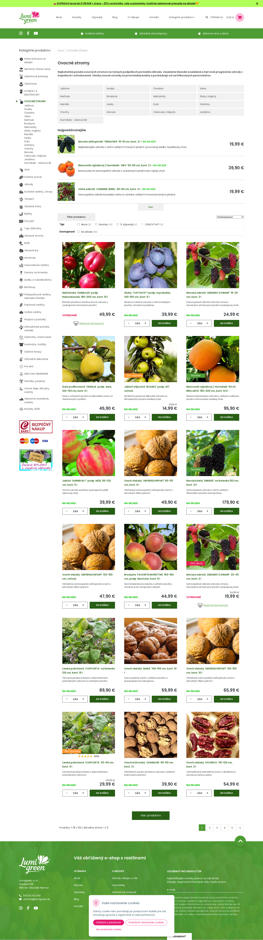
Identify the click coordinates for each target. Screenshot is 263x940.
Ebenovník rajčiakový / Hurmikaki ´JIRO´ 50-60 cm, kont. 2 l (114, 165)
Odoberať (179, 936)
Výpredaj (97, 17)
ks (138, 323)
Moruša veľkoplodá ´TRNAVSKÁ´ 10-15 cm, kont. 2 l (109, 141)
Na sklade (89, 232)
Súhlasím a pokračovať (108, 922)
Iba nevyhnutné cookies (108, 929)
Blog (76, 899)
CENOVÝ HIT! (154, 224)
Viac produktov (150, 815)
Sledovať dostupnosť (88, 323)
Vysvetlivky (118, 885)
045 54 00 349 (32, 895)
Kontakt (78, 906)
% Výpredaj (128, 224)
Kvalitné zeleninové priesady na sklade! (171, 3)
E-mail (171, 889)
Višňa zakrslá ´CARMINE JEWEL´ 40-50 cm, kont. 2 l (109, 189)
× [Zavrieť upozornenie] (257, 3)
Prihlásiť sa (217, 17)
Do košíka (164, 323)
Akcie (59, 17)
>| (240, 827)
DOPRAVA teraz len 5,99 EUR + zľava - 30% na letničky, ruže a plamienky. (101, 3)
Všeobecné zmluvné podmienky (124, 893)
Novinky (76, 17)
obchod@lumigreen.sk (36, 899)
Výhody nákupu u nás (125, 878)
